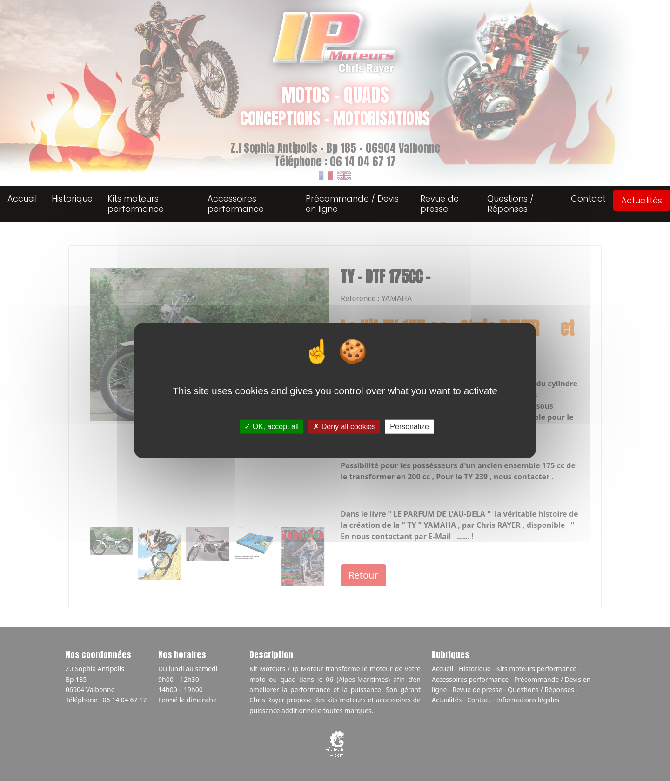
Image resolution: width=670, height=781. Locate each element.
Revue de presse (439, 204)
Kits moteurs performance (135, 204)
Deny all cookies (344, 427)
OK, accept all (271, 427)
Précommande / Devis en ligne (352, 204)
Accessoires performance (236, 204)
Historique (72, 198)
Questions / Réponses (510, 204)
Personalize (409, 427)
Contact (588, 198)
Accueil (22, 198)
